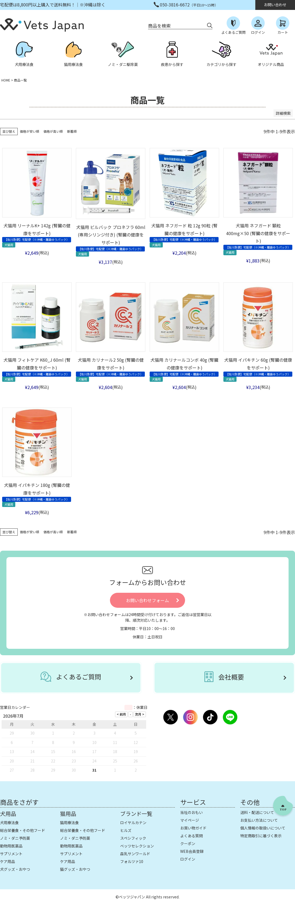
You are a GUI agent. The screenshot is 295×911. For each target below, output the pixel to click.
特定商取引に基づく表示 (261, 835)
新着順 (72, 131)
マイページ (189, 820)
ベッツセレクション (137, 846)
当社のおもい (191, 812)
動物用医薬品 (11, 846)
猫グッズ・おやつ (75, 869)
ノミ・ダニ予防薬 (15, 838)
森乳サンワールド (135, 853)
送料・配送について (257, 812)
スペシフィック (133, 838)
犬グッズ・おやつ (15, 869)
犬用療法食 (9, 822)
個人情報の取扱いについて (262, 828)
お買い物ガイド (193, 828)
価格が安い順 (29, 131)
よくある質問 (191, 835)
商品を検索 (159, 25)
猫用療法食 (69, 822)
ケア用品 (7, 861)
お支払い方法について (259, 820)
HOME (5, 80)
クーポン (187, 843)
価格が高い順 (53, 131)
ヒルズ (125, 830)
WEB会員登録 (192, 851)
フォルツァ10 (131, 861)
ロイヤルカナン (133, 822)
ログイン (187, 859)
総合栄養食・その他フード (22, 830)
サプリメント (11, 853)
